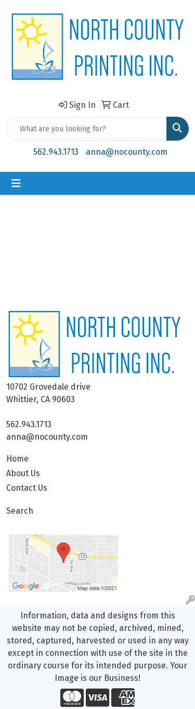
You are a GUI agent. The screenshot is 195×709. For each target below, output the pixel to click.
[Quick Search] (86, 129)
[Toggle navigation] (16, 183)
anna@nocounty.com (126, 152)
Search (19, 511)
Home (17, 459)
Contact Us (26, 488)
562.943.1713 (56, 152)
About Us (23, 473)
